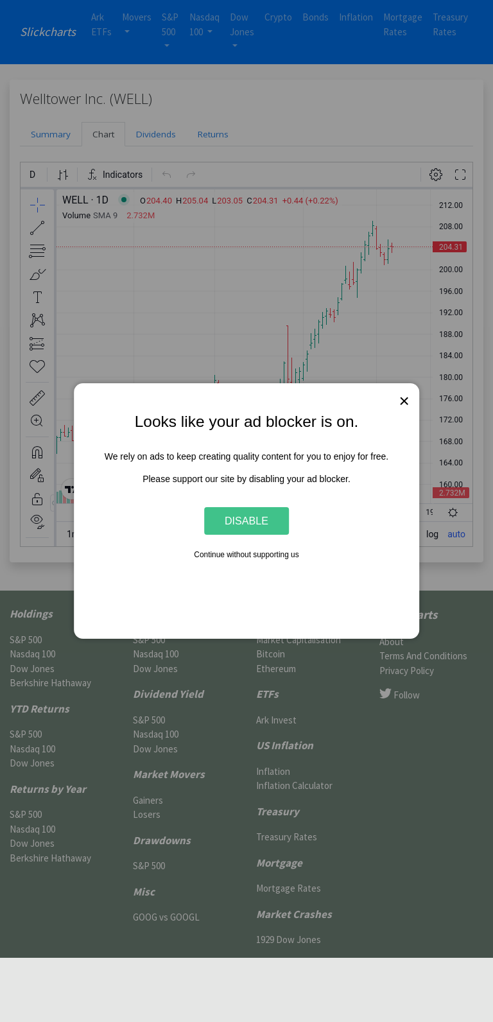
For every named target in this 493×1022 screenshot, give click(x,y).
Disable (246, 520)
